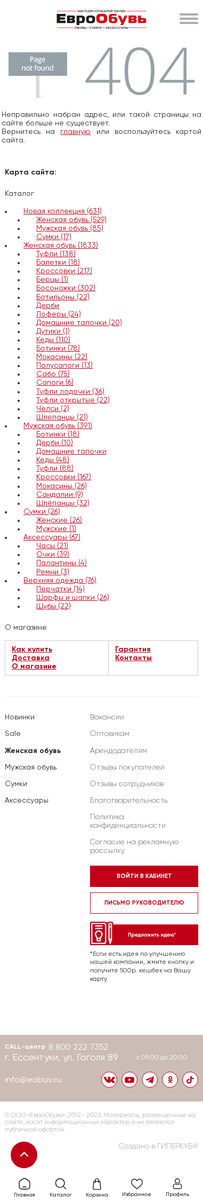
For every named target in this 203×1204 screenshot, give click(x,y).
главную (75, 132)
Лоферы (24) (58, 314)
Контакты (133, 658)
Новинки (20, 717)
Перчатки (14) (60, 589)
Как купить (32, 649)
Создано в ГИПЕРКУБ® (158, 1146)
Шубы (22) (53, 606)
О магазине (34, 666)
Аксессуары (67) (51, 537)
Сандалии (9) (59, 494)
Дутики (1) (53, 331)
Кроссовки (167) (63, 477)
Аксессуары (26, 800)
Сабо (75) (53, 374)
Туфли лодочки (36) (70, 391)
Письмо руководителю (144, 903)
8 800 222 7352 (78, 1047)
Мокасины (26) (61, 486)
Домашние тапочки (71, 451)
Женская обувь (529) (71, 220)
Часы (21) (52, 546)
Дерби (47, 306)
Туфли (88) (55, 468)
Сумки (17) (53, 237)
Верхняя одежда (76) (59, 580)
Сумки (16, 784)
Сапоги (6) (55, 382)
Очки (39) (52, 554)
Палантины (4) (61, 563)
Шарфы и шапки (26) (72, 597)
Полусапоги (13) (64, 365)
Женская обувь (33, 751)
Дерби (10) (54, 443)
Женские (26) (59, 520)
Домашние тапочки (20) (79, 323)
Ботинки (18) (57, 434)
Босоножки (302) (65, 288)
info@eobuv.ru (33, 1080)
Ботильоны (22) (63, 297)
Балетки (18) (58, 262)
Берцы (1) (52, 279)
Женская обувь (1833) (60, 245)
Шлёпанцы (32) (63, 503)
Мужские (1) (56, 529)
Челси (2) (52, 409)
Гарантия (133, 649)
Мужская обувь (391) (57, 426)
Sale (13, 734)
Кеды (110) (53, 340)
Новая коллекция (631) (62, 211)
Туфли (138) (56, 254)
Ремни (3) (52, 572)
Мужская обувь (30, 767)
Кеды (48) (52, 460)
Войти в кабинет (144, 876)
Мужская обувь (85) (69, 228)
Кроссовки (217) (64, 271)
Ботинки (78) (58, 348)
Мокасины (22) (61, 357)
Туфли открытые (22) (73, 400)
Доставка (31, 658)
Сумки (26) (41, 512)
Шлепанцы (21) (62, 417)
